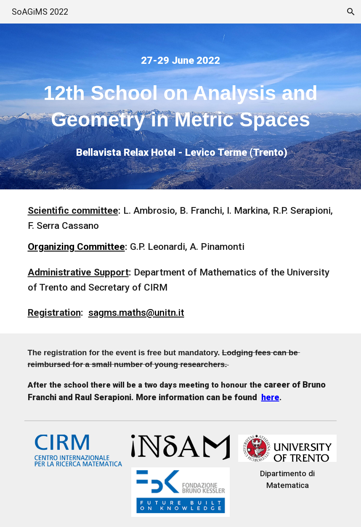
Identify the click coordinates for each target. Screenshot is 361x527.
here (270, 397)
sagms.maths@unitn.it (136, 312)
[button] (351, 12)
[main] (180, 60)
